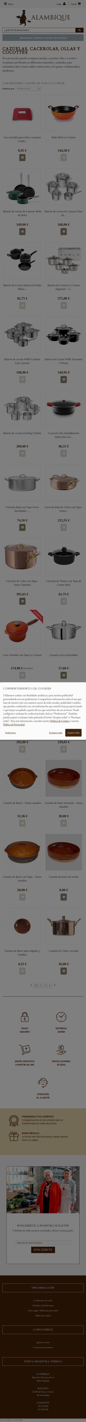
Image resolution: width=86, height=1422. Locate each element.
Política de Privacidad (13, 724)
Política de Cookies (59, 721)
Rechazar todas (55, 732)
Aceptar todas (73, 732)
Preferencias (10, 732)
